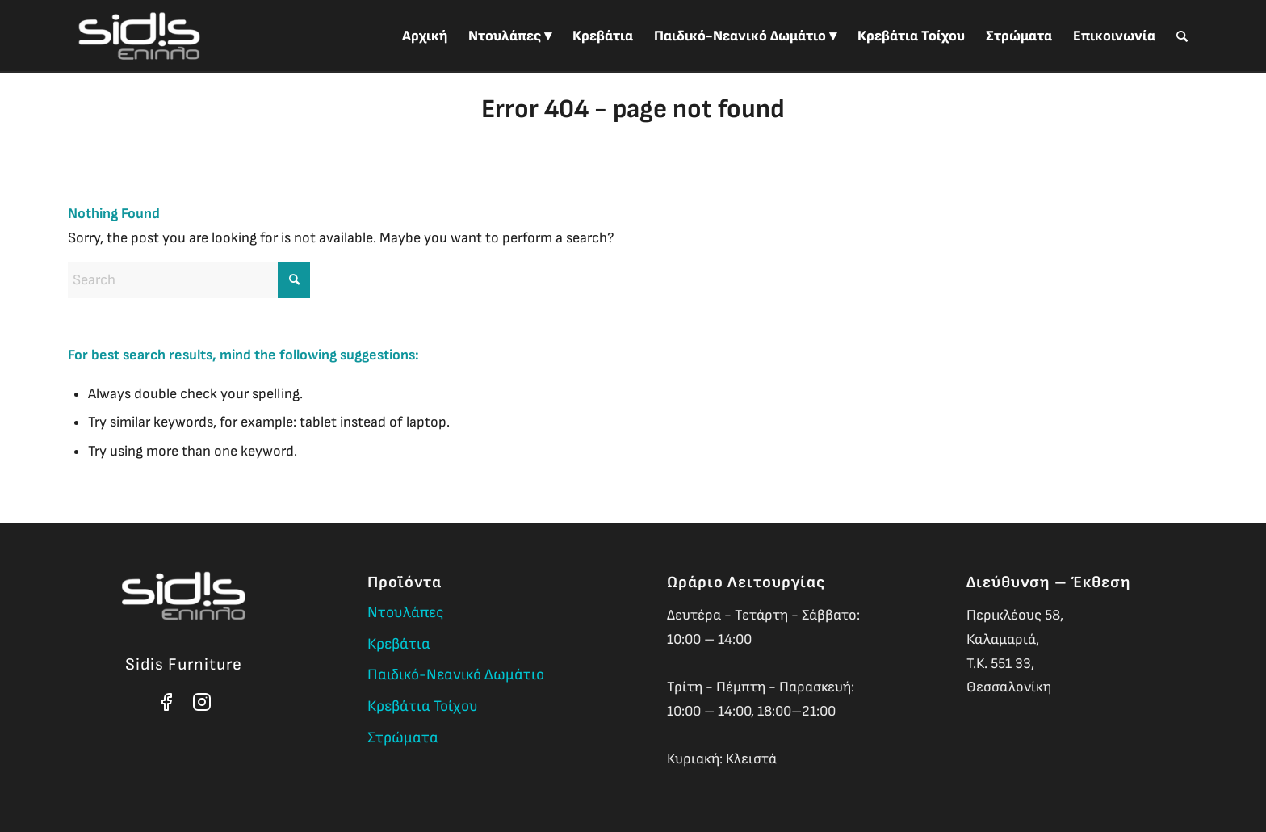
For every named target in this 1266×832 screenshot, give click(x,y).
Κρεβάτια (398, 644)
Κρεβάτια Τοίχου (422, 706)
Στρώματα (402, 738)
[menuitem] (425, 36)
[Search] (1182, 36)
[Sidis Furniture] (139, 36)
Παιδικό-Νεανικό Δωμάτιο (455, 675)
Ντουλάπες (405, 612)
